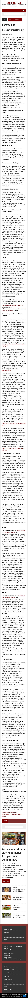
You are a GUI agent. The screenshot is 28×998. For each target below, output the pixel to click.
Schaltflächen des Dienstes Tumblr (13, 596)
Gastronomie (7, 955)
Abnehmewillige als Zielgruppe (17, 908)
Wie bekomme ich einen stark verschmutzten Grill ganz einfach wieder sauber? (13, 854)
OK (24, 996)
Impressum (6, 936)
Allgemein (6, 939)
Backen (5, 966)
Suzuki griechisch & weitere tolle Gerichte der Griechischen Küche (19, 899)
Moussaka (6, 951)
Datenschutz (6, 932)
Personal (5, 986)
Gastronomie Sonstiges (9, 969)
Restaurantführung (8, 989)
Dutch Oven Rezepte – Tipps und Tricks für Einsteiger (19, 890)
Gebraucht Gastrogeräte (9, 973)
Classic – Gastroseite (8, 929)
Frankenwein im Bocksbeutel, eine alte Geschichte (19, 916)
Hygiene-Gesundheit (8, 979)
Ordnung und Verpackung (9, 983)
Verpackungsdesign (9, 953)
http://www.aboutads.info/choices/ (12, 305)
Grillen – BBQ (6, 976)
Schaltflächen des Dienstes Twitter (13, 531)
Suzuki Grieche (8, 950)
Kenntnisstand (6, 370)
